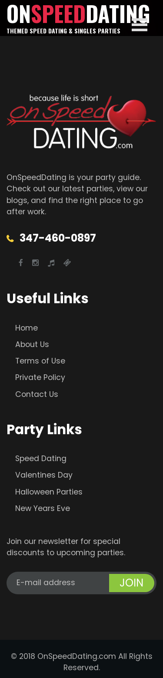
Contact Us (36, 394)
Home (26, 328)
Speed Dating (41, 458)
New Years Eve (42, 508)
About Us (32, 344)
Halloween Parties (49, 492)
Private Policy (40, 377)
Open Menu (139, 24)
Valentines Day (44, 475)
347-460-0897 (58, 238)
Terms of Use (40, 361)
